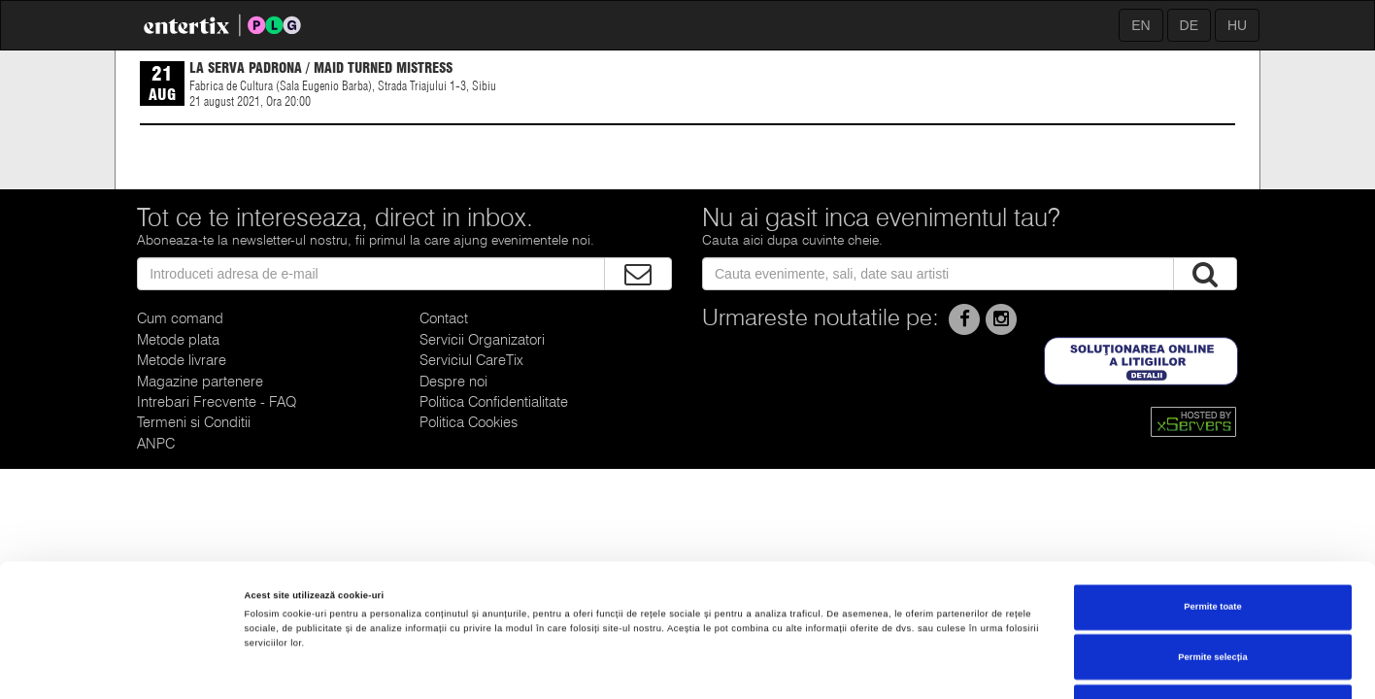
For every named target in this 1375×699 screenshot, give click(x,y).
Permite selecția (1212, 544)
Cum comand (180, 318)
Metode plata (178, 340)
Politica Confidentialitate (493, 402)
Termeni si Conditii (194, 422)
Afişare (775, 667)
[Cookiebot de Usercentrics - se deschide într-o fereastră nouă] (126, 666)
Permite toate (1212, 493)
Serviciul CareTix (471, 360)
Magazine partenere (200, 381)
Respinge (1212, 593)
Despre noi (453, 381)
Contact (443, 318)
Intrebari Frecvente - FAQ (216, 402)
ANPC (156, 443)
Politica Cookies (468, 422)
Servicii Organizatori (482, 340)
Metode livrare (181, 360)
